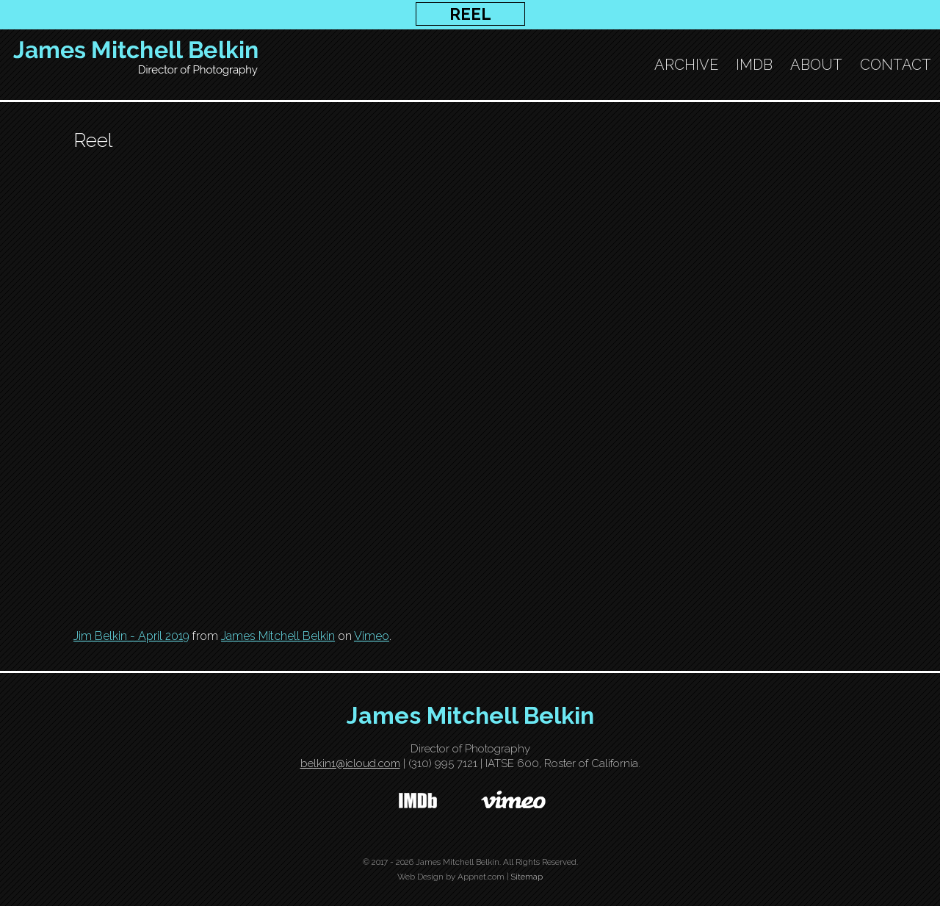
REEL (470, 14)
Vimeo (371, 636)
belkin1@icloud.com (350, 763)
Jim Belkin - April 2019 (131, 636)
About (816, 64)
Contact (895, 64)
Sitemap (527, 876)
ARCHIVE (686, 64)
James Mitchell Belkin (278, 636)
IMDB (754, 64)
